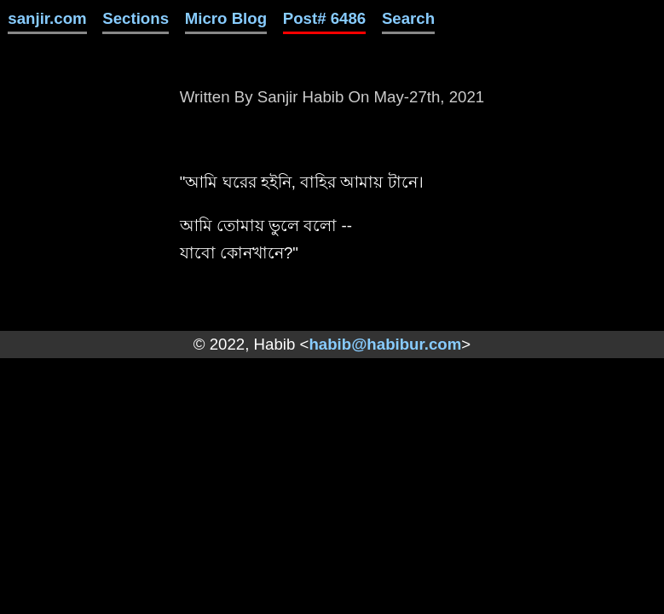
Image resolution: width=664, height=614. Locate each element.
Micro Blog (226, 18)
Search (408, 18)
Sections (135, 18)
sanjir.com (47, 18)
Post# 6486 (325, 18)
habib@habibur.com (385, 344)
